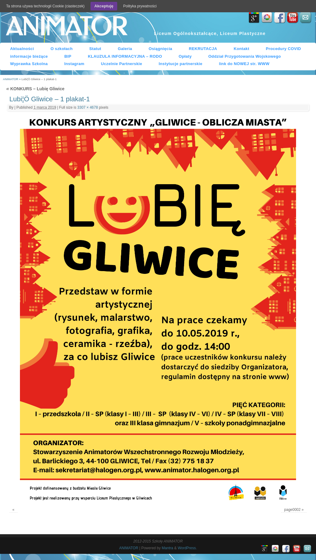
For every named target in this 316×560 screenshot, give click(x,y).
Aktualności (22, 48)
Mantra (167, 548)
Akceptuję (103, 6)
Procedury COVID (283, 48)
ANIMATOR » (12, 79)
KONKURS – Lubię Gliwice (35, 88)
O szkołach (62, 48)
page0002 (292, 510)
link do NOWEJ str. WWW (244, 63)
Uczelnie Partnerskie (121, 63)
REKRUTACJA (203, 48)
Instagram (74, 63)
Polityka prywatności (140, 6)
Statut (95, 48)
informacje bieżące (29, 56)
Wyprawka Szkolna (29, 63)
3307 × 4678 (87, 107)
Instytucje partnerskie (180, 63)
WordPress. (187, 548)
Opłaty (185, 56)
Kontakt (241, 48)
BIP (67, 56)
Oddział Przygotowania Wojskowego (244, 56)
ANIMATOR (66, 27)
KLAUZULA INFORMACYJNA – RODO (125, 56)
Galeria (125, 48)
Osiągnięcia (160, 48)
